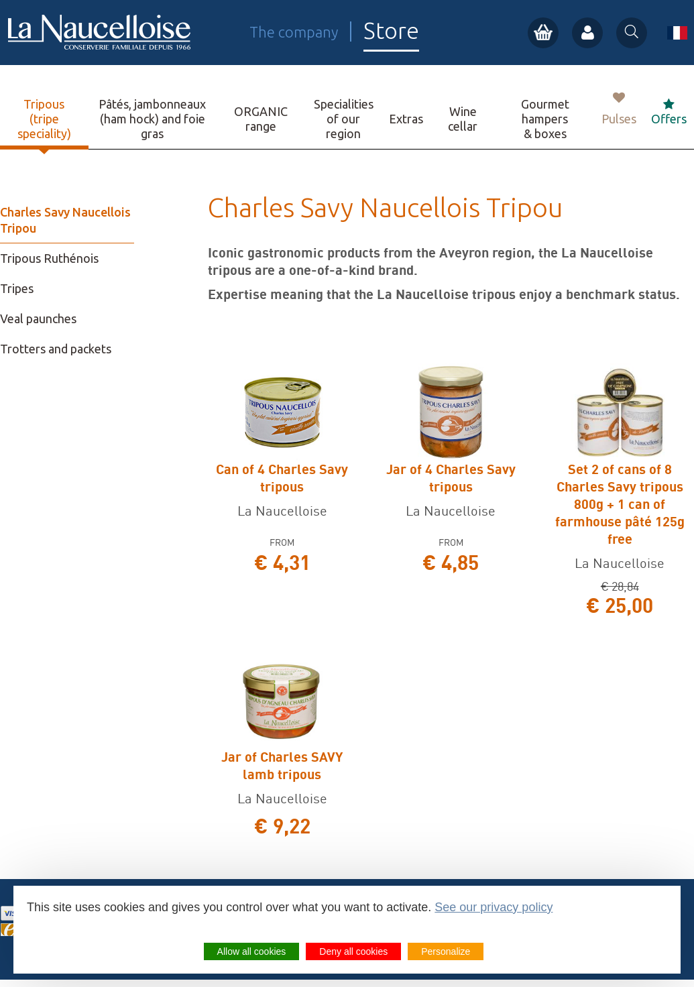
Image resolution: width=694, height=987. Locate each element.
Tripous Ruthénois (49, 258)
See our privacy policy (494, 907)
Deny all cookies (353, 951)
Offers (669, 112)
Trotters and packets (55, 348)
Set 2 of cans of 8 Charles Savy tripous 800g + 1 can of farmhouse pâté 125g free (620, 504)
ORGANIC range (261, 119)
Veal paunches (38, 318)
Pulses (618, 108)
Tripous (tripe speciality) (44, 118)
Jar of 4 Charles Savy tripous (451, 478)
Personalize (445, 951)
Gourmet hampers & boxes (545, 118)
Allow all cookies (251, 951)
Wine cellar (462, 119)
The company (293, 31)
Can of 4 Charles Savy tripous (282, 478)
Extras (406, 118)
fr (677, 33)
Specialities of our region (343, 118)
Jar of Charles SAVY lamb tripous (282, 765)
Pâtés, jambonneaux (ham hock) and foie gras (152, 118)
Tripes (17, 288)
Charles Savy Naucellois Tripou (65, 220)
